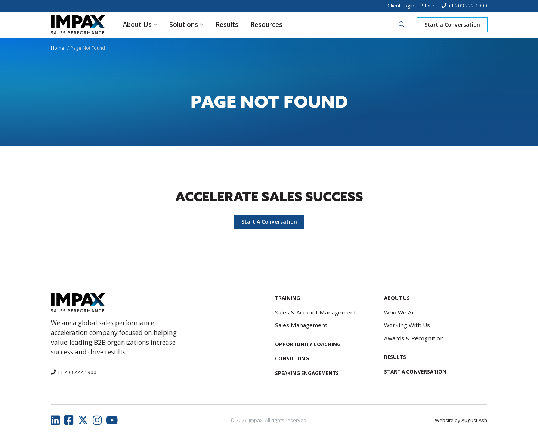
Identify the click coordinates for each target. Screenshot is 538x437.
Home (57, 48)
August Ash (474, 420)
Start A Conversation (269, 221)
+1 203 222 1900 (467, 5)
